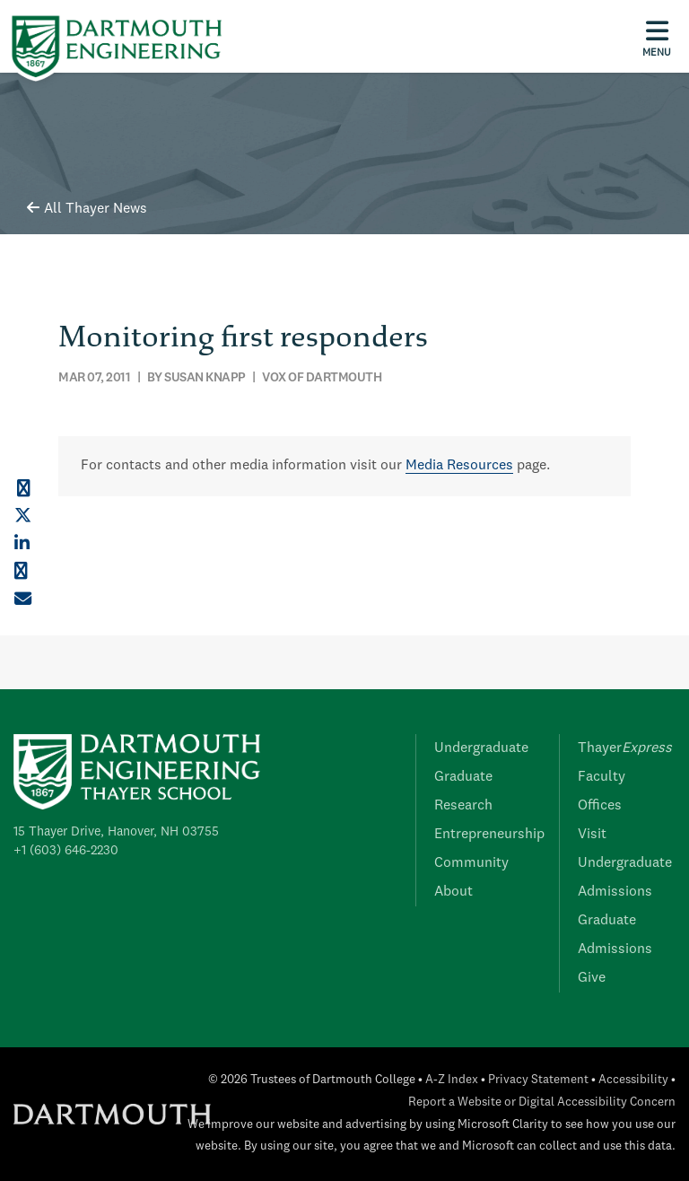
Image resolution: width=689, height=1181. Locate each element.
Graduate (463, 777)
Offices (600, 806)
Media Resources (459, 466)
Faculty (601, 777)
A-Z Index (451, 1080)
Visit (592, 834)
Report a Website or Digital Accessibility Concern (542, 1102)
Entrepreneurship (489, 834)
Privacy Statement (538, 1080)
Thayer (625, 748)
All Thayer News (87, 209)
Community (471, 863)
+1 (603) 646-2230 (65, 850)
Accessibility (633, 1080)
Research (463, 806)
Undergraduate (481, 748)
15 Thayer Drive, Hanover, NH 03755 (116, 832)
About (453, 892)
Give (592, 978)
